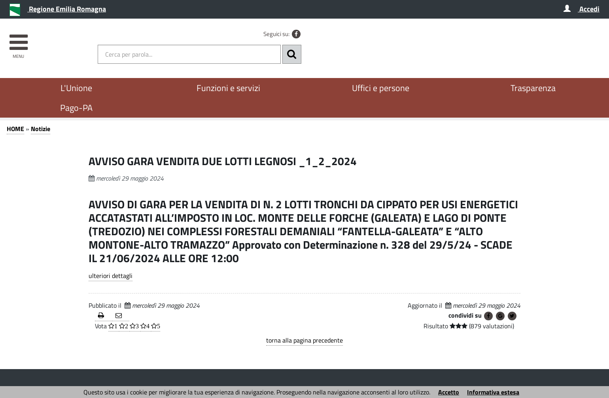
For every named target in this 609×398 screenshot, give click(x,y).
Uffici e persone (380, 88)
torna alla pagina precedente (304, 340)
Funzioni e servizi (228, 88)
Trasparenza (533, 88)
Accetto (448, 392)
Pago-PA (76, 107)
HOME (15, 128)
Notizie (40, 128)
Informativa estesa (493, 392)
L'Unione (76, 88)
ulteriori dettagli (110, 275)
